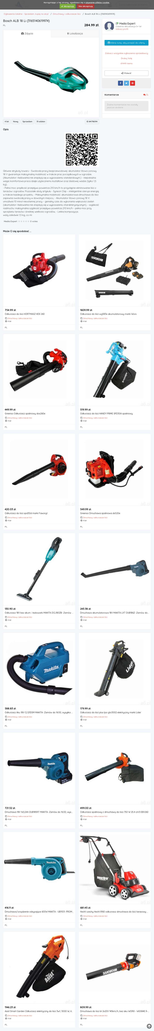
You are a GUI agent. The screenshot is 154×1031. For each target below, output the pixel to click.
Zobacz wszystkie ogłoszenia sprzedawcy (126, 53)
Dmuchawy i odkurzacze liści (20, 318)
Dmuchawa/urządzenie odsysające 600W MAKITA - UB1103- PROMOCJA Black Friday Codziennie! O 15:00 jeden (40, 911)
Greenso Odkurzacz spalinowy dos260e (25, 413)
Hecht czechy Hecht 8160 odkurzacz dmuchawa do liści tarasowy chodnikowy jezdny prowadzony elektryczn (115, 911)
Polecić (126, 73)
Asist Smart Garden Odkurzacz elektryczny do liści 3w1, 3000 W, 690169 (40, 1011)
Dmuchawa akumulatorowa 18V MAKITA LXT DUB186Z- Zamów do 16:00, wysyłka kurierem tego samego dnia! (115, 613)
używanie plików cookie (97, 2)
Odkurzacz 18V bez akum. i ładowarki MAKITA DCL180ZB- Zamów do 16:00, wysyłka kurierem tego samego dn (40, 613)
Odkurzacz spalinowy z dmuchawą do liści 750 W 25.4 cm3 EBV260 (114, 812)
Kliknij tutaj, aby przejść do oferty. (126, 42)
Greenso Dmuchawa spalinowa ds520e (100, 513)
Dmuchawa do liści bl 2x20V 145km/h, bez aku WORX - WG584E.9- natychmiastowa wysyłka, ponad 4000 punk (115, 1011)
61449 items (127, 63)
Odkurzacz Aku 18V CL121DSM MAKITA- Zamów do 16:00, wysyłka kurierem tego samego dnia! (40, 712)
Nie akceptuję (86, 6)
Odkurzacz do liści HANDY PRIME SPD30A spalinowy (106, 413)
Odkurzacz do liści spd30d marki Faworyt (26, 513)
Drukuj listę (126, 58)
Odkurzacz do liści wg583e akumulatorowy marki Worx (108, 314)
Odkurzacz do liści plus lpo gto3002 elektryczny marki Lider (110, 712)
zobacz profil (122, 29)
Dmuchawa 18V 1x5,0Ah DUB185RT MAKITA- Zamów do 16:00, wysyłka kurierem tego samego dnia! (40, 812)
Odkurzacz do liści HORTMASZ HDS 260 (25, 314)
